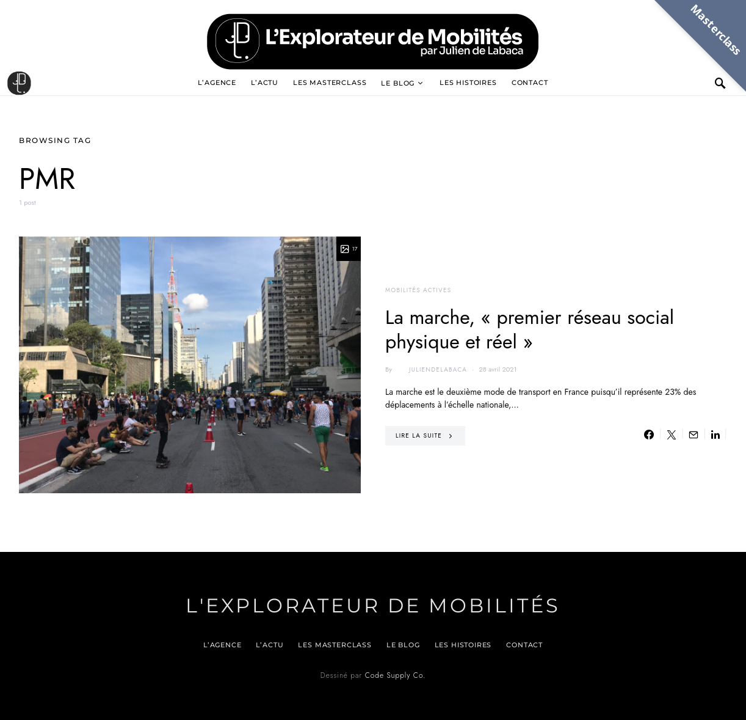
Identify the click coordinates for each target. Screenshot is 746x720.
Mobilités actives (418, 290)
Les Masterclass (329, 82)
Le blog (398, 83)
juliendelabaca (430, 370)
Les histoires (468, 82)
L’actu (264, 82)
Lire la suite (419, 435)
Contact (530, 82)
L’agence (217, 82)
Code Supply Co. (395, 675)
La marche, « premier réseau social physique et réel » (529, 329)
